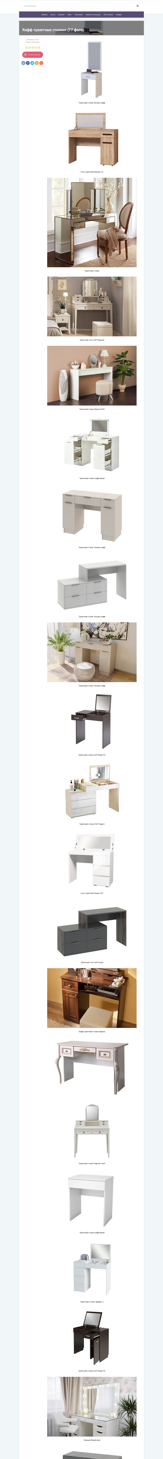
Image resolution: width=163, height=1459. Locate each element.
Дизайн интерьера (93, 14)
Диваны (61, 14)
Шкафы (119, 14)
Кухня (52, 14)
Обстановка (108, 14)
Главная (44, 14)
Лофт (69, 14)
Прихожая (79, 14)
